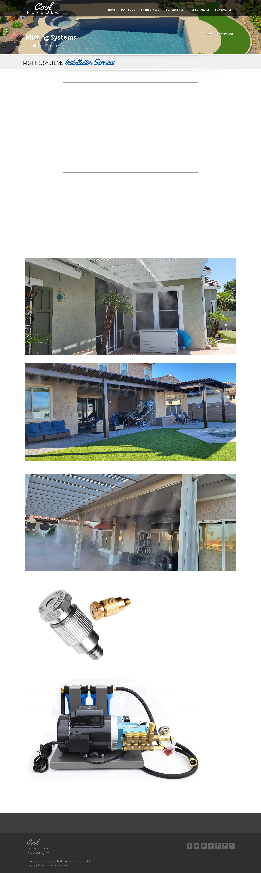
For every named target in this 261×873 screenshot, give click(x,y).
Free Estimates (200, 9)
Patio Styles (151, 9)
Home (113, 9)
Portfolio (129, 9)
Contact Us (224, 9)
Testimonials (175, 9)
